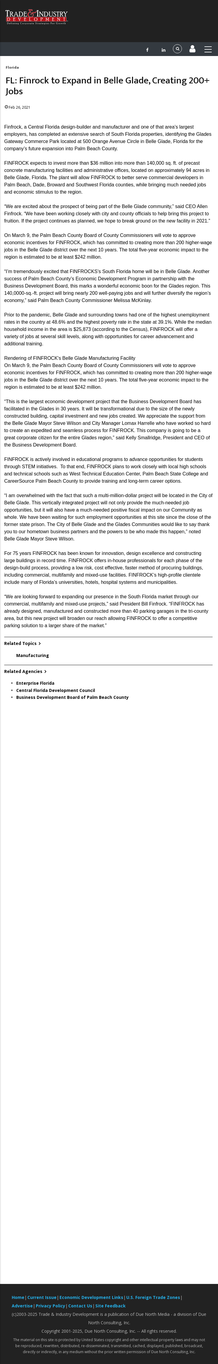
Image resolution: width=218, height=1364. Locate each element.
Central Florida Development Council (55, 690)
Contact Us (80, 1306)
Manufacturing (32, 655)
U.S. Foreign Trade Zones (153, 1297)
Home (18, 1297)
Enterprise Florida (35, 683)
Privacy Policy (50, 1306)
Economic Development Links (91, 1297)
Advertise (22, 1306)
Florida (12, 67)
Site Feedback (110, 1306)
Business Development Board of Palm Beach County (72, 697)
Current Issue (42, 1297)
